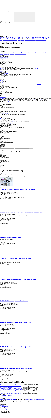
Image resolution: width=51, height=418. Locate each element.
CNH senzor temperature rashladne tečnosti (10, 384)
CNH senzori (14, 40)
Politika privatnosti (11, 399)
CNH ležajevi (32, 40)
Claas (32, 37)
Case (25, 37)
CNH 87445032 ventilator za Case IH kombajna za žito (15, 347)
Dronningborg (37, 37)
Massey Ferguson (7, 38)
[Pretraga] (24, 17)
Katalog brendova (39, 399)
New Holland (15, 38)
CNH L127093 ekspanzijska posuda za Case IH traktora (16, 322)
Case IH (29, 37)
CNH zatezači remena (40, 40)
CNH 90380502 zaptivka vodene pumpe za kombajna (15, 258)
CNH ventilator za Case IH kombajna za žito (10, 386)
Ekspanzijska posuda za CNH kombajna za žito (11, 388)
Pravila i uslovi (3, 399)
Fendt (42, 37)
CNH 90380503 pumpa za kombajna (10, 237)
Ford (45, 37)
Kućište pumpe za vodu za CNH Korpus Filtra (10, 393)
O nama (2, 395)
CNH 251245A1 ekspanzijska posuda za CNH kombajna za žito (18, 279)
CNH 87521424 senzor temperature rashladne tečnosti (16, 368)
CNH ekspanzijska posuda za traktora (9, 390)
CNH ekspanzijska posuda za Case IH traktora (11, 389)
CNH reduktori (7, 40)
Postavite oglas (4, 223)
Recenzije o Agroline (30, 399)
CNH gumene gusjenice (23, 40)
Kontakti (10, 395)
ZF (19, 38)
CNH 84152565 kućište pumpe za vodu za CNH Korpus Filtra (17, 189)
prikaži (2, 165)
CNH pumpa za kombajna (6, 387)
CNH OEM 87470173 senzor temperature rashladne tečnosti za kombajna (21, 212)
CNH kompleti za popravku (38, 38)
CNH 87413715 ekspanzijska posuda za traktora (14, 301)
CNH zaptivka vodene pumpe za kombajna (10, 392)
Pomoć (5, 395)
